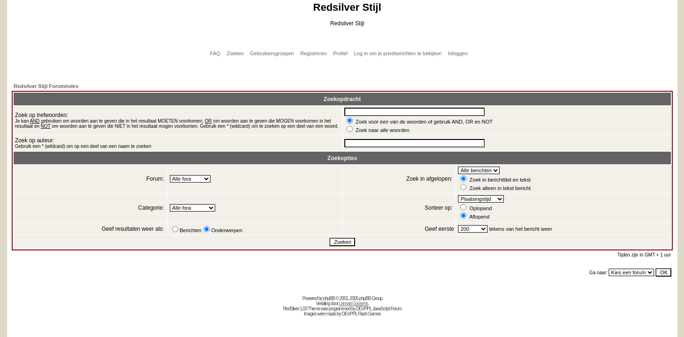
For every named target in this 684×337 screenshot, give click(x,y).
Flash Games (369, 313)
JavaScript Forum (386, 308)
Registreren (313, 53)
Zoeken (235, 53)
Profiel (340, 53)
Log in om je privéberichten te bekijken (398, 53)
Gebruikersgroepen (272, 53)
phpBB (329, 298)
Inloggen (458, 53)
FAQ (215, 53)
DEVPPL (363, 308)
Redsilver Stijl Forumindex (46, 86)
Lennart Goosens (353, 303)
